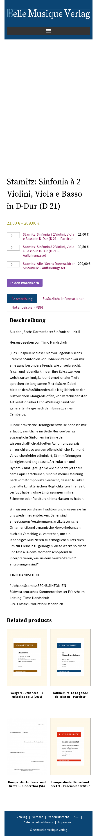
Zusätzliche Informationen (63, 298)
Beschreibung (22, 298)
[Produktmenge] (13, 235)
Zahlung (22, 817)
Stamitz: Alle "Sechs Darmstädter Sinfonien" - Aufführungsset (49, 265)
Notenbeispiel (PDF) (27, 307)
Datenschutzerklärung (38, 822)
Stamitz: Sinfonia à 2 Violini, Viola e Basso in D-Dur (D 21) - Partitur (48, 236)
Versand (37, 817)
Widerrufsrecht (58, 817)
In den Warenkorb (24, 282)
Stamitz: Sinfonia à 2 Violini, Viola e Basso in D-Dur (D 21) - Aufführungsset (48, 250)
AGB (76, 817)
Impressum (65, 822)
